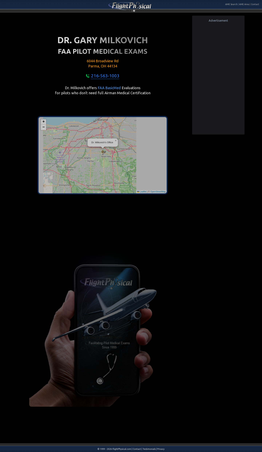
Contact (255, 4)
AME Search (231, 4)
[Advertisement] (218, 77)
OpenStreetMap (158, 217)
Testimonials (149, 449)
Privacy (160, 449)
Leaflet (141, 217)
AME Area (244, 4)
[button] (102, 178)
